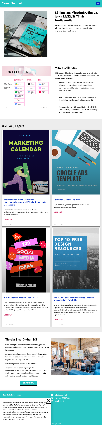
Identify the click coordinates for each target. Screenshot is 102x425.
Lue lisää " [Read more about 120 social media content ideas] (8, 315)
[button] (98, 3)
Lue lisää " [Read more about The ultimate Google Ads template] (58, 212)
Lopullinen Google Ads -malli (67, 199)
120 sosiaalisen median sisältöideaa (21, 297)
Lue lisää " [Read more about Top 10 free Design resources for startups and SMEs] (58, 320)
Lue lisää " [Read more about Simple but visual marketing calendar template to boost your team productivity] (8, 219)
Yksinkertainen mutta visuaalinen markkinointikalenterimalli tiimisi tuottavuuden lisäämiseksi (25, 202)
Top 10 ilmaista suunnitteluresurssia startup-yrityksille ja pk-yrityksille (74, 299)
